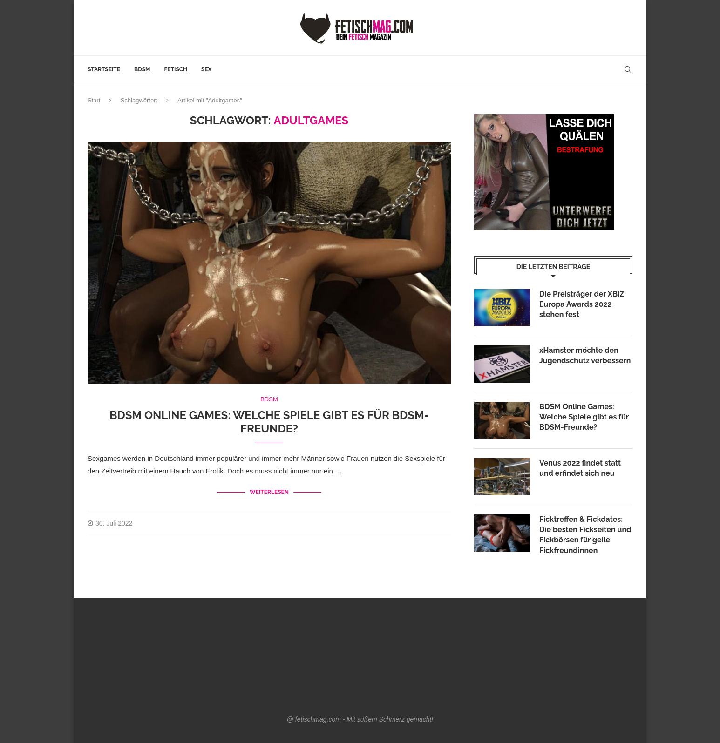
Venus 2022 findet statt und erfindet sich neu (580, 468)
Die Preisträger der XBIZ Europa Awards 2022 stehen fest (582, 304)
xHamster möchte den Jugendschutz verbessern (585, 355)
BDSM (142, 69)
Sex (206, 69)
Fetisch (175, 69)
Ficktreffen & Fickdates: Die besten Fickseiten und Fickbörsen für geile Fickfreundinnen (585, 535)
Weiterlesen (269, 492)
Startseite (104, 69)
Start (94, 100)
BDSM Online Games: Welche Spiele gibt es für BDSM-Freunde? (269, 421)
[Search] (627, 69)
